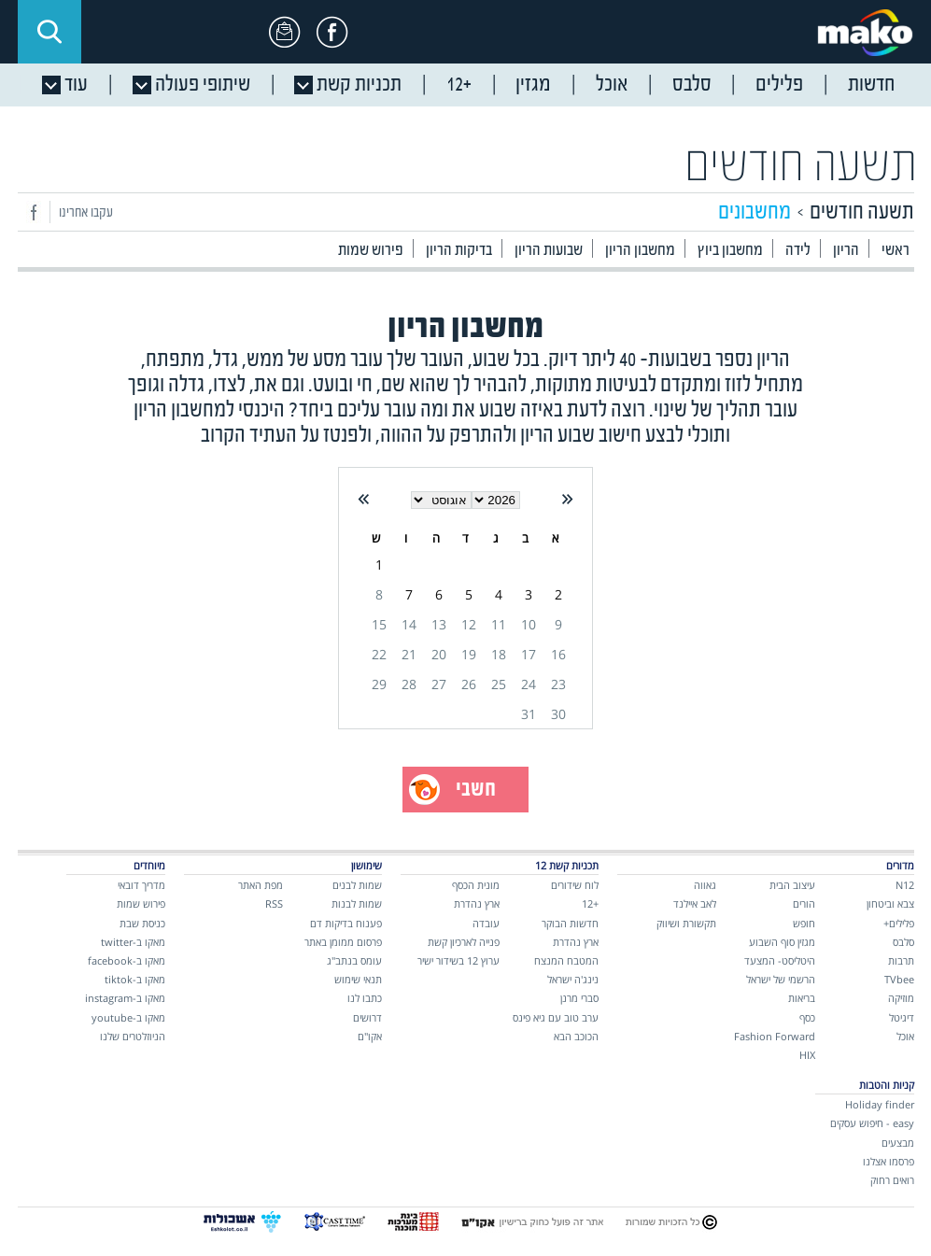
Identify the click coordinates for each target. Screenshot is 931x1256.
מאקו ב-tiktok (135, 979)
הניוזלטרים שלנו (132, 1036)
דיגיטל (901, 1017)
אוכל (905, 1036)
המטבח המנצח (566, 960)
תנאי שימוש (358, 979)
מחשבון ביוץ (730, 250)
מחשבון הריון (640, 250)
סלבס (903, 942)
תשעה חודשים (800, 167)
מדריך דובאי (141, 885)
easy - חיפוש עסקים (872, 1123)
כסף (807, 1017)
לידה (798, 250)
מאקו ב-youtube (128, 1017)
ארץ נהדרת (576, 942)
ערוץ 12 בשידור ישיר (458, 960)
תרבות (901, 960)
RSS (274, 903)
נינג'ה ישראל (573, 979)
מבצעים (898, 1143)
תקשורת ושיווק (686, 923)
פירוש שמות (370, 250)
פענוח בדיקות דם (346, 923)
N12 (905, 885)
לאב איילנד (694, 903)
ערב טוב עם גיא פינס (556, 1017)
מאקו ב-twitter (133, 942)
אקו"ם (370, 1036)
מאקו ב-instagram (125, 998)
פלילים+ (898, 923)
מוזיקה (901, 998)
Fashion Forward (774, 1036)
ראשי (896, 250)
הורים (804, 903)
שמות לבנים (357, 885)
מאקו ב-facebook (126, 960)
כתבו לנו (364, 998)
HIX (807, 1055)
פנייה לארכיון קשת (464, 942)
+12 (590, 903)
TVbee (899, 979)
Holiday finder (879, 1104)
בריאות (801, 998)
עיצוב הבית (792, 885)
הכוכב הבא (576, 1036)
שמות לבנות (356, 903)
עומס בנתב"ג (354, 960)
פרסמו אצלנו (888, 1161)
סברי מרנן (579, 998)
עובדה (486, 923)
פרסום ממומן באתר (343, 942)
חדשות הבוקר (570, 923)
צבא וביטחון (890, 903)
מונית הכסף (476, 885)
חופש (804, 923)
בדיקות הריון (459, 250)
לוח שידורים (575, 885)
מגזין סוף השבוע (782, 942)
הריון (846, 250)
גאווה (705, 885)
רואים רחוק (892, 1180)
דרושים (367, 1017)
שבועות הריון (549, 250)
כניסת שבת (142, 923)
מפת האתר (260, 885)
